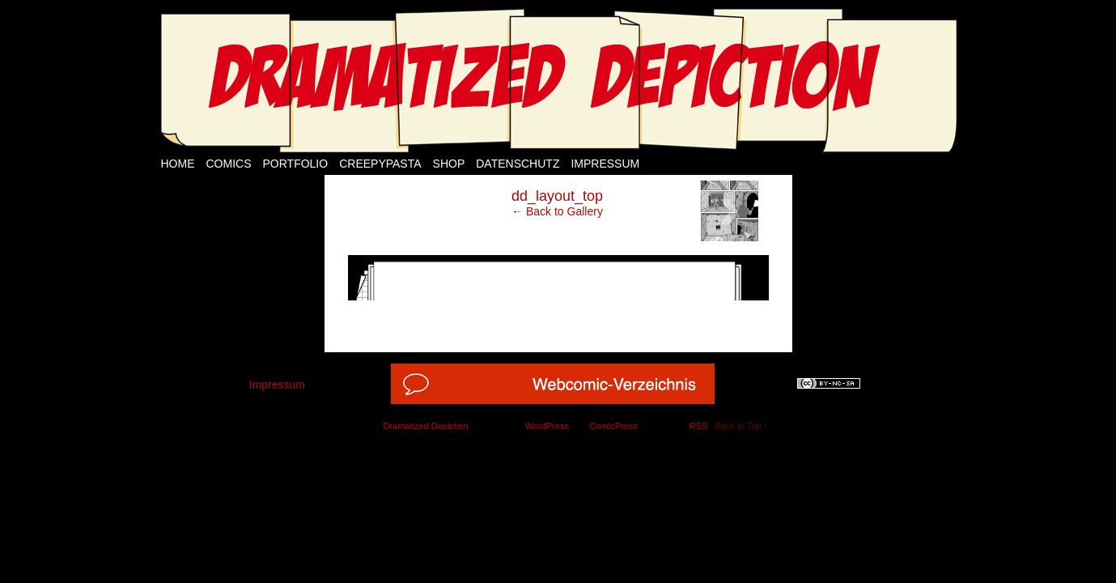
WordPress (547, 426)
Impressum (605, 163)
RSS (699, 426)
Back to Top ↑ (742, 426)
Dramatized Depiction (425, 426)
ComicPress (614, 426)
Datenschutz (517, 163)
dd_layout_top (557, 196)
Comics (229, 163)
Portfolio (296, 163)
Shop (449, 163)
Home (178, 163)
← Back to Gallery (557, 211)
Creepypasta (380, 163)
